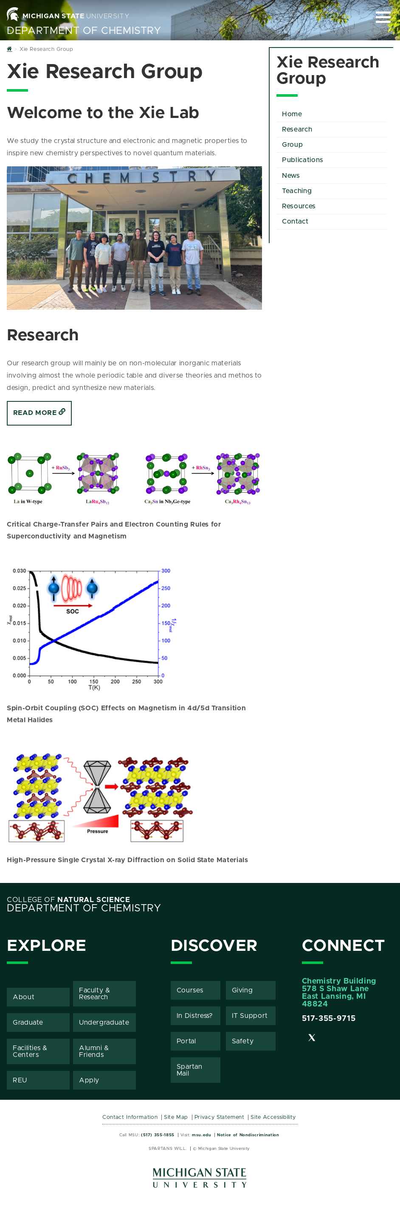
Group (292, 144)
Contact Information (130, 1117)
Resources (299, 206)
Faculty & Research (94, 993)
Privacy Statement (219, 1117)
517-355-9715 (329, 1019)
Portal (186, 1041)
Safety (243, 1041)
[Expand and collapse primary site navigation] (383, 17)
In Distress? (195, 1015)
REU (20, 1080)
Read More (39, 412)
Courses (190, 990)
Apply (89, 1080)
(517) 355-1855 (158, 1135)
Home (292, 114)
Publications (303, 160)
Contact (295, 221)
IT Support (250, 1015)
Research (297, 129)
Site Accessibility (273, 1117)
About (23, 997)
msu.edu (201, 1135)
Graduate (28, 1022)
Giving (242, 990)
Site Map (176, 1117)
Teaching (297, 191)
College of (68, 900)
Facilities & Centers (30, 1051)
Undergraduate (104, 1022)
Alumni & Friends (94, 1051)
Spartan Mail (189, 1070)
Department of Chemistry (84, 31)
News (291, 175)
